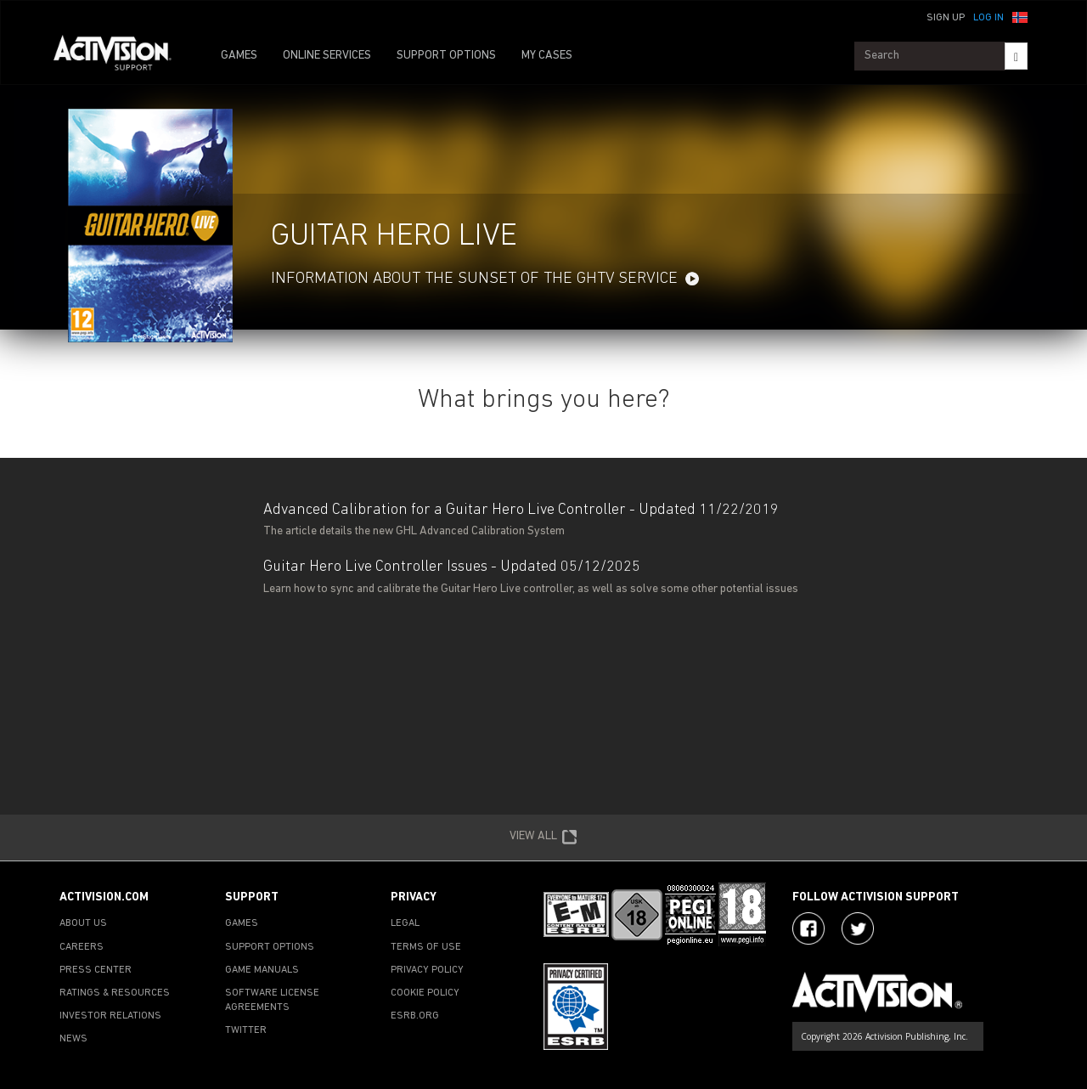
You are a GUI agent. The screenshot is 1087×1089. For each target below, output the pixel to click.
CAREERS (81, 947)
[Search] (1016, 56)
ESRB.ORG (415, 1016)
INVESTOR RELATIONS (110, 1016)
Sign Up (945, 18)
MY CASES (546, 55)
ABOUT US (83, 923)
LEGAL (405, 923)
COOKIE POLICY (425, 993)
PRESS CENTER (95, 970)
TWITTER (246, 1030)
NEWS (73, 1039)
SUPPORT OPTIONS (446, 55)
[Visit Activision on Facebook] (808, 928)
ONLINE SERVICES (327, 55)
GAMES (239, 55)
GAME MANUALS (262, 970)
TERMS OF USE (426, 947)
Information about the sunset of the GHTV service (474, 279)
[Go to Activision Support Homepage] (121, 56)
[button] (1020, 16)
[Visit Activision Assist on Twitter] (858, 928)
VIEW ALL (543, 837)
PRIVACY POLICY (427, 970)
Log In (988, 18)
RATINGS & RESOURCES (114, 993)
